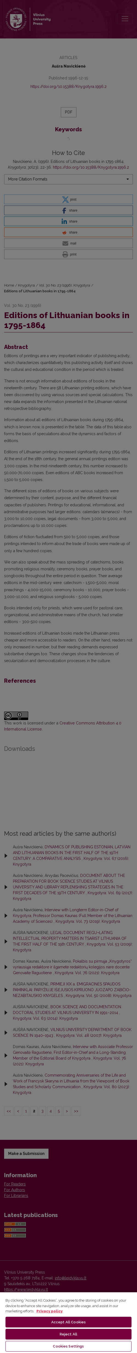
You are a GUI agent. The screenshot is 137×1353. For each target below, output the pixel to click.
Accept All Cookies (68, 1322)
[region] (68, 1322)
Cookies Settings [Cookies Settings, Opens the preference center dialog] (68, 1346)
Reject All (68, 1334)
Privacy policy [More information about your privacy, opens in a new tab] (49, 1311)
